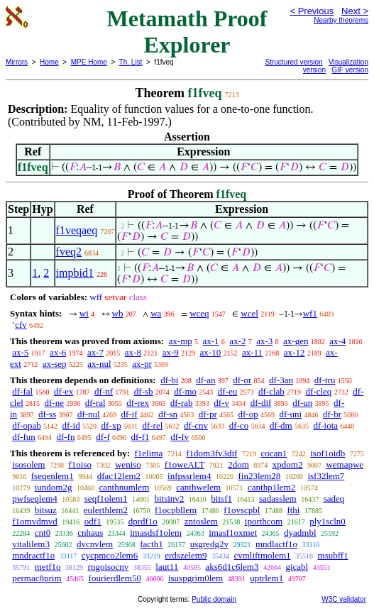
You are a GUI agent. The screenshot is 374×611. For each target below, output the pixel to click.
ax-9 (171, 352)
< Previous (312, 11)
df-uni (290, 414)
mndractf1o (33, 555)
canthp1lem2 (271, 487)
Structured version (294, 62)
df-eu (227, 391)
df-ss (47, 414)
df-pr (208, 414)
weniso (128, 464)
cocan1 (273, 453)
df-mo (185, 391)
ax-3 (264, 341)
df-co (238, 425)
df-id (70, 425)
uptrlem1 (266, 578)
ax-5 (20, 352)
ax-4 (337, 341)
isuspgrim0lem (195, 578)
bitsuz (46, 510)
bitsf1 (221, 498)
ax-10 (210, 352)
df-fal (22, 391)
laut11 (166, 566)
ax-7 (95, 352)
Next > (354, 11)
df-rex (137, 402)
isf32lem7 (325, 475)
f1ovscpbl (242, 510)
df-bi (169, 380)
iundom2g (53, 487)
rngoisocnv (108, 566)
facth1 (151, 544)
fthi (293, 510)
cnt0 (42, 532)
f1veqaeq (77, 230)
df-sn (167, 414)
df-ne (54, 402)
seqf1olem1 (106, 498)
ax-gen (295, 341)
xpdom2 (288, 464)
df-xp (111, 425)
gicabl (296, 566)
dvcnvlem (95, 544)
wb (117, 313)
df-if (129, 414)
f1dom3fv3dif (211, 453)
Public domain (214, 599)
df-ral (95, 402)
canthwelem (198, 487)
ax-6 (58, 352)
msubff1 (333, 555)
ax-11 (252, 352)
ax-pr (141, 363)
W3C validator (343, 599)
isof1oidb (327, 453)
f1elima (148, 453)
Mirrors (17, 62)
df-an (205, 380)
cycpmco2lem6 (110, 555)
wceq (199, 313)
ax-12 (294, 352)
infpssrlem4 (189, 475)
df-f (103, 436)
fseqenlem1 (52, 475)
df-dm (281, 425)
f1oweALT (184, 464)
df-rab (181, 402)
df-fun (23, 436)
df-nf (103, 391)
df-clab (271, 391)
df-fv (179, 436)
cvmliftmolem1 (261, 555)
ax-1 (211, 341)
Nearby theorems (341, 20)
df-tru (325, 380)
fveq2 (69, 252)
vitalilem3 (31, 544)
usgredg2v (209, 544)
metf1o (48, 566)
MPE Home (89, 62)
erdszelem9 (186, 555)
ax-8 (133, 352)
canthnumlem (124, 487)
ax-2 (237, 341)
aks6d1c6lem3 (231, 566)
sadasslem (278, 498)
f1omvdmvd (34, 521)
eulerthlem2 (106, 510)
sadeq (334, 498)
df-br (332, 414)
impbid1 (75, 273)
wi (84, 313)
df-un (302, 402)
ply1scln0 (327, 521)
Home (49, 62)
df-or (242, 380)
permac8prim (36, 578)
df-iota (325, 425)
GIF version (349, 70)
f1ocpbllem (176, 510)
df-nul (88, 414)
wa (155, 313)
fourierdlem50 (115, 578)
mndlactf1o (276, 544)
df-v (221, 402)
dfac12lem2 (119, 475)
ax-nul (99, 363)
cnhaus (90, 532)
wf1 (310, 313)
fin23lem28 (259, 475)
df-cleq (319, 391)
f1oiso (80, 464)
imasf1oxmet (233, 532)
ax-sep (55, 363)
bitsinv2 (169, 498)
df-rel (152, 425)
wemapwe (344, 464)
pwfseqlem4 (34, 498)
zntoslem (201, 521)
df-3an (281, 380)
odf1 (92, 521)
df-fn (66, 436)
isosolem (28, 464)
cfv (21, 324)
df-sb (143, 391)
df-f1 (140, 436)
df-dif (261, 402)
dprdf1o (143, 521)
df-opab (26, 425)
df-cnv (196, 425)
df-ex (63, 391)
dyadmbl (300, 532)
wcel (249, 313)
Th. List (131, 62)
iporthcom (263, 521)
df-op (248, 414)
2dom (238, 464)
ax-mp (180, 341)
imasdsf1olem (156, 532)
